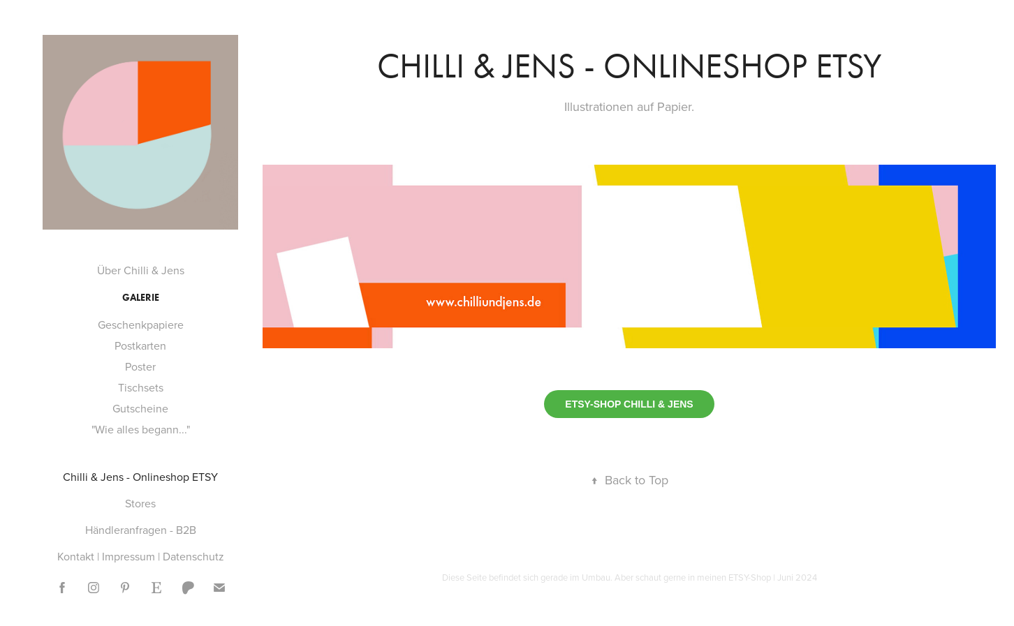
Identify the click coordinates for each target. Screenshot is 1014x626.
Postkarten (140, 345)
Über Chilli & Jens (140, 270)
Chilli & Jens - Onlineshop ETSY (140, 476)
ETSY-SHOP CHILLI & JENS (629, 404)
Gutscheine (140, 408)
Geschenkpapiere (141, 324)
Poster (140, 366)
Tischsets (140, 387)
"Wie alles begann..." (140, 429)
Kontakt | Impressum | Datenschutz (140, 556)
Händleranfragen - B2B (140, 529)
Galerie (140, 298)
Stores (140, 503)
